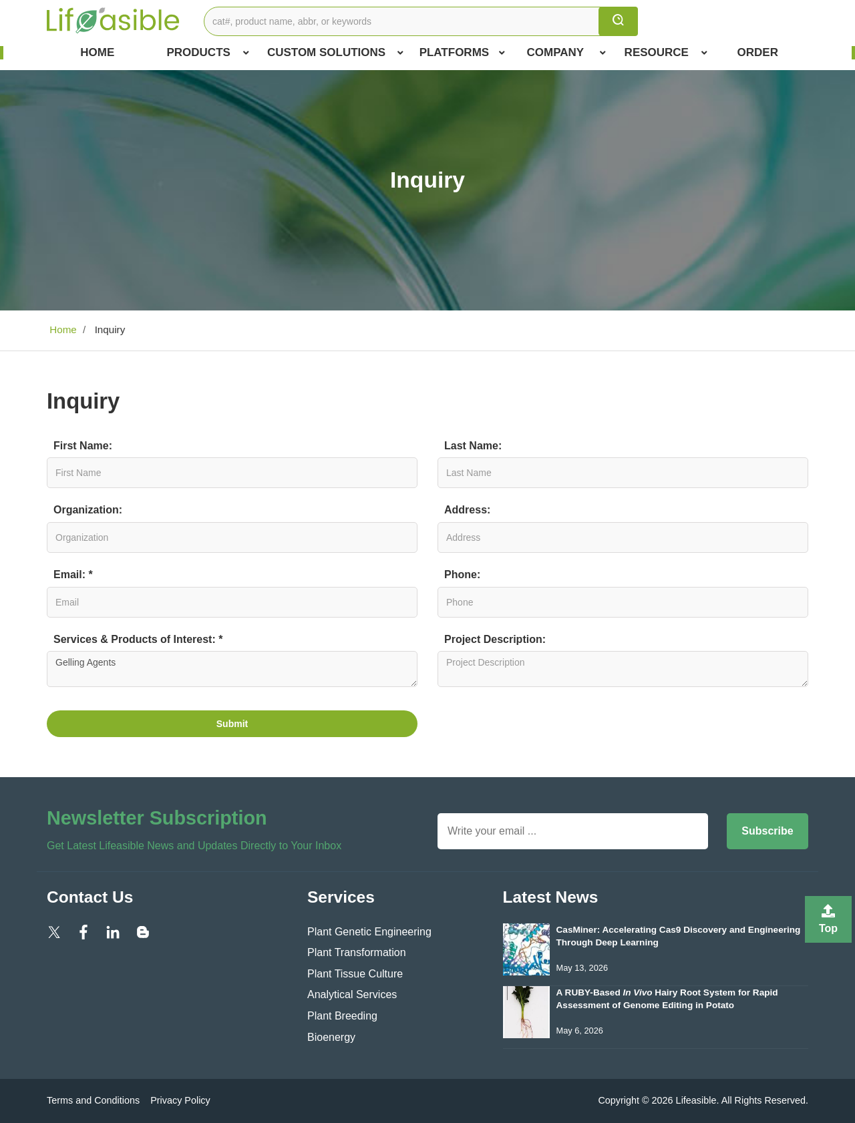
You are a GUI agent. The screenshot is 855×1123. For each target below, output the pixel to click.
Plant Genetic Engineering (369, 931)
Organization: (87, 509)
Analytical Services (352, 994)
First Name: (82, 445)
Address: (467, 509)
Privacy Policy (180, 1100)
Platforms (462, 52)
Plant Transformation (356, 952)
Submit (232, 723)
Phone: (462, 574)
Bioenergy (331, 1037)
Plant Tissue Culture (355, 973)
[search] (618, 21)
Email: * (73, 574)
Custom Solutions (335, 52)
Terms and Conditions (93, 1100)
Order (757, 52)
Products (207, 52)
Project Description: (495, 639)
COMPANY (567, 52)
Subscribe (767, 831)
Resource (666, 52)
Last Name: (473, 445)
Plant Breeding (342, 1016)
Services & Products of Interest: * (137, 639)
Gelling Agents (232, 669)
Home (97, 52)
